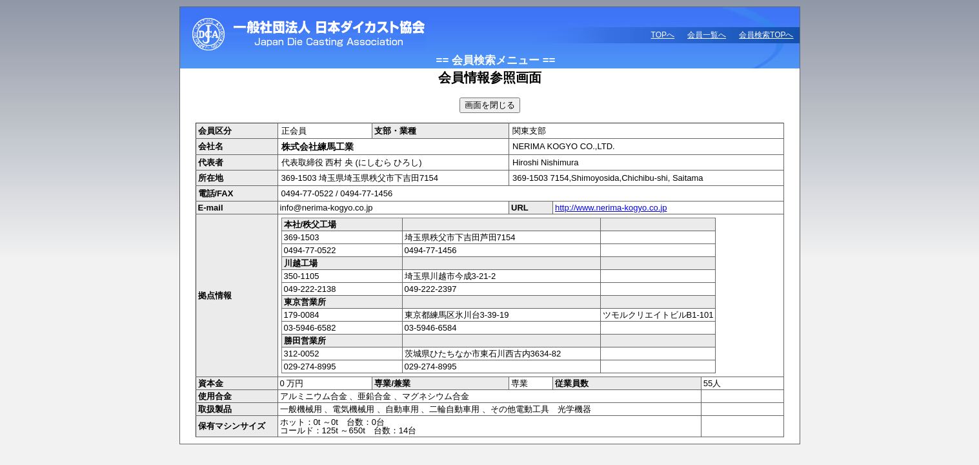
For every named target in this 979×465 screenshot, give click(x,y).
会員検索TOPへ (766, 34)
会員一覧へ (706, 34)
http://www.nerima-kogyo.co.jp (611, 207)
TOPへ (662, 34)
